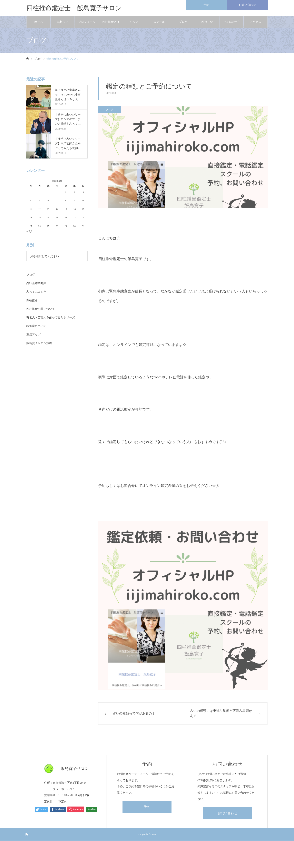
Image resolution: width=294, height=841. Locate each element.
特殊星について (36, 326)
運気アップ (33, 335)
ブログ (183, 22)
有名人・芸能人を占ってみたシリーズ (50, 317)
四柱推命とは (110, 22)
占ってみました (36, 292)
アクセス (255, 22)
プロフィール (86, 22)
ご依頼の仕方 (231, 22)
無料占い (62, 22)
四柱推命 (32, 300)
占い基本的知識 (36, 283)
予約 (147, 807)
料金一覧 (207, 22)
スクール (159, 22)
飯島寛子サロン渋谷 (39, 343)
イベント (135, 22)
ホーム (38, 22)
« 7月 (29, 232)
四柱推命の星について (40, 309)
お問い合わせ (227, 813)
